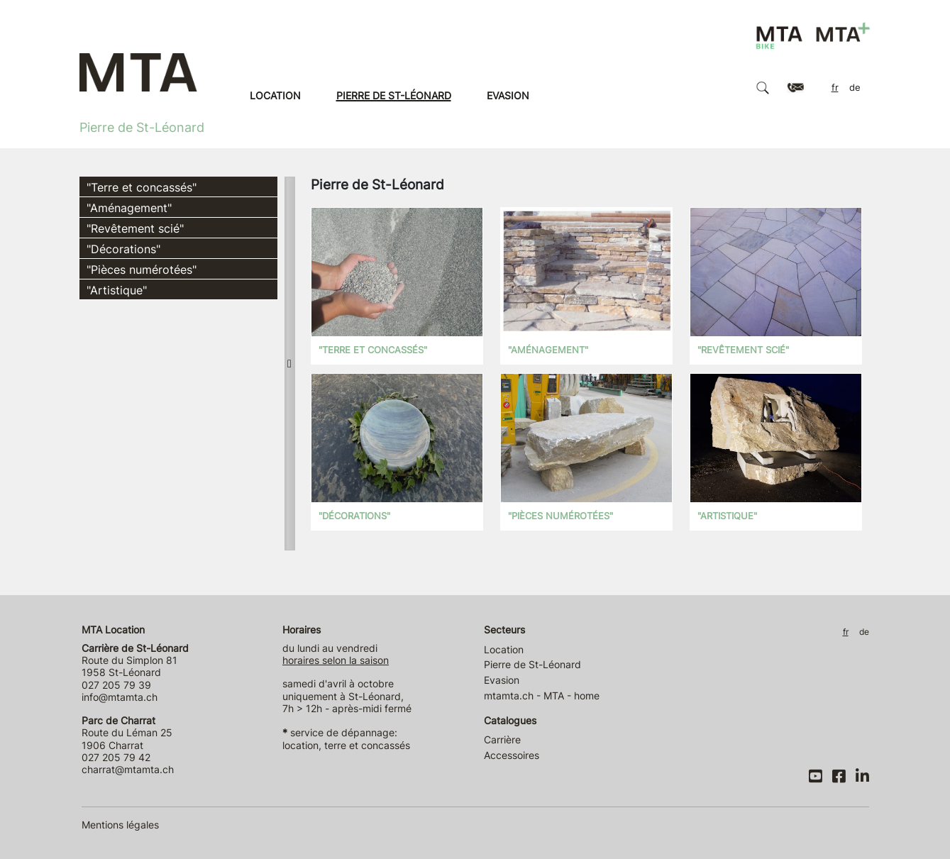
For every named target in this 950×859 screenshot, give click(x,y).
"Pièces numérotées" (142, 269)
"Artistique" (117, 290)
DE (855, 87)
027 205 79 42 (116, 757)
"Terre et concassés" (142, 187)
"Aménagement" (129, 208)
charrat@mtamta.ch (128, 769)
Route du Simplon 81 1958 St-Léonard (135, 660)
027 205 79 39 (116, 685)
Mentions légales (120, 825)
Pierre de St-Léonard (393, 95)
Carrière (502, 739)
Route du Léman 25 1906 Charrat (127, 732)
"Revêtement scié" (135, 228)
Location (275, 95)
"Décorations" (123, 249)
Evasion (508, 95)
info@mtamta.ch (120, 697)
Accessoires (511, 755)
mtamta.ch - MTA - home (542, 695)
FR (835, 87)
